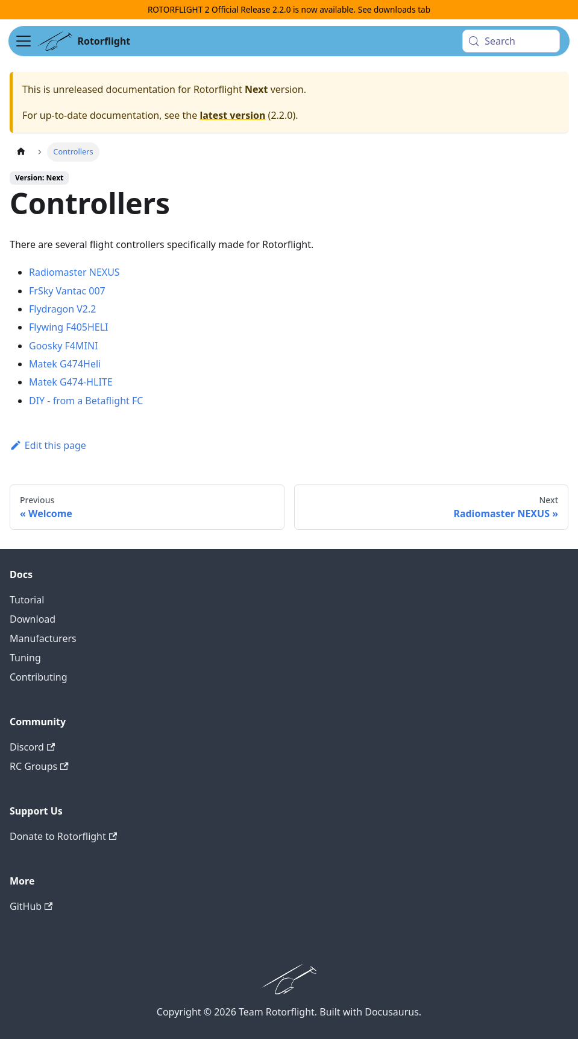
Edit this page (48, 445)
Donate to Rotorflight (63, 836)
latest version (232, 115)
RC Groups (39, 766)
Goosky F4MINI (63, 345)
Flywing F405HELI (68, 327)
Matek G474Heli (65, 363)
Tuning (25, 657)
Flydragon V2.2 (62, 309)
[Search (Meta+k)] (510, 41)
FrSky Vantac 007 (67, 290)
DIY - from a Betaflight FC (86, 400)
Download (32, 619)
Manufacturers (43, 638)
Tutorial (27, 599)
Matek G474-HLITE (71, 382)
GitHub (31, 906)
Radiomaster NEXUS (74, 272)
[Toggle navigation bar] (23, 41)
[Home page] (21, 151)
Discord (32, 747)
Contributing (39, 677)
